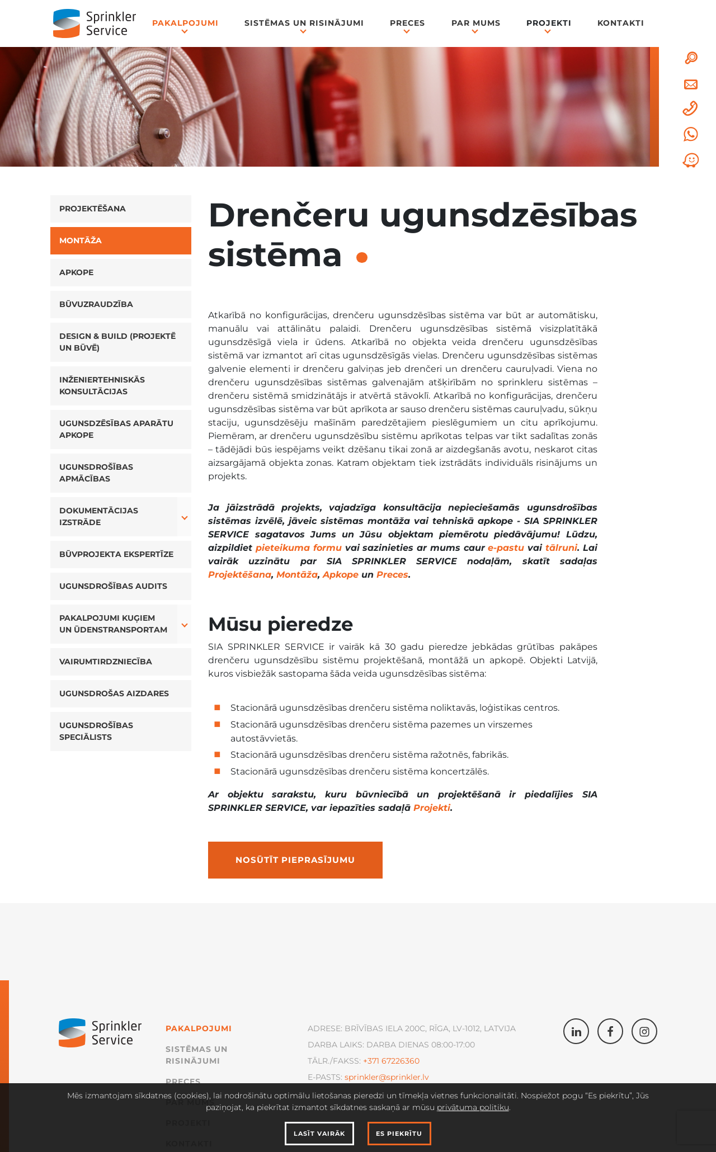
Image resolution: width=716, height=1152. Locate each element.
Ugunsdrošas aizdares (114, 693)
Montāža (80, 240)
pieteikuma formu (299, 547)
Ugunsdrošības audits (113, 586)
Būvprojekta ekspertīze (116, 554)
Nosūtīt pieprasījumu (295, 860)
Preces (407, 23)
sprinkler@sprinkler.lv (387, 1077)
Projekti (549, 23)
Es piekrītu (399, 1133)
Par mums (476, 23)
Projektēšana (92, 209)
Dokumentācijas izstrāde (98, 516)
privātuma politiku (473, 1107)
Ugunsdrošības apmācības (96, 473)
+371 (371, 1061)
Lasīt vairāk (319, 1133)
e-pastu (506, 547)
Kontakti (620, 23)
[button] (184, 516)
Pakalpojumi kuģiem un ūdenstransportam (113, 624)
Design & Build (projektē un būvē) (117, 342)
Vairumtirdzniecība (105, 662)
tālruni (561, 547)
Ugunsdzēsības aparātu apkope (116, 429)
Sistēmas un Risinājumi (304, 23)
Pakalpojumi (185, 23)
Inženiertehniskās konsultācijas (102, 385)
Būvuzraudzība (96, 304)
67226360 (399, 1061)
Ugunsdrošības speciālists (96, 731)
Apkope (76, 272)
